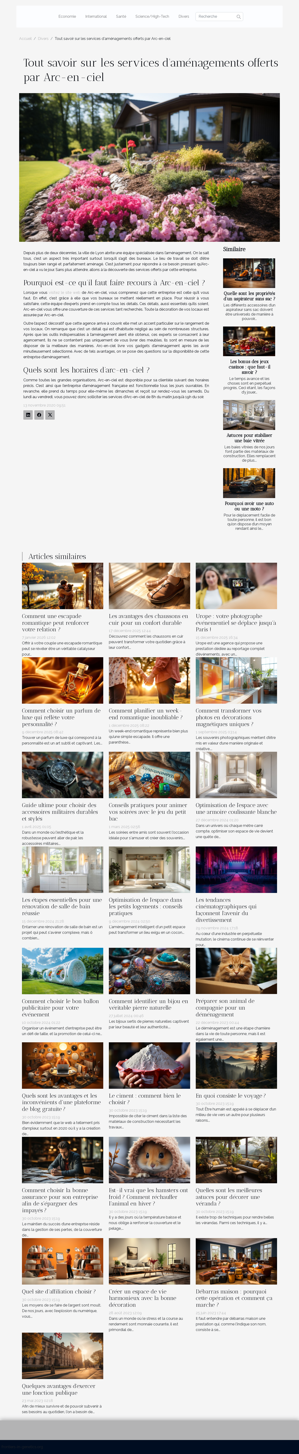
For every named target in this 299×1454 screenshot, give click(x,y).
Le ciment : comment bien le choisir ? (145, 1099)
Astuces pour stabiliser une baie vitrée (249, 438)
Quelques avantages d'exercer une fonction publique (59, 1389)
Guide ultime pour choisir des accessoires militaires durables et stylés (60, 812)
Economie (67, 16)
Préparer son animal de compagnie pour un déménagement (225, 1007)
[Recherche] (219, 16)
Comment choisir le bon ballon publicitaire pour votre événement (60, 1008)
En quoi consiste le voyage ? (231, 1095)
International (96, 16)
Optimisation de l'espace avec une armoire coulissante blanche (236, 808)
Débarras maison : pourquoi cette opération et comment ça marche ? (234, 1298)
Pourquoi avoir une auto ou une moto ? (249, 506)
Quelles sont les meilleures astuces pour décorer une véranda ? (229, 1197)
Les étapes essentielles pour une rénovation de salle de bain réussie (62, 906)
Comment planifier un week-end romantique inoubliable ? (146, 714)
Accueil (25, 38)
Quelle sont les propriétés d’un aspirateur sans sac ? (249, 296)
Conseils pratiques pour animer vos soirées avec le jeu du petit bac (148, 812)
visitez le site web (64, 292)
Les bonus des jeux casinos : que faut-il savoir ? (249, 367)
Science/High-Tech (152, 16)
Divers (183, 16)
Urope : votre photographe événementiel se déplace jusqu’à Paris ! (236, 623)
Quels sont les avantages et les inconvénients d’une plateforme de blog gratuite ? (61, 1102)
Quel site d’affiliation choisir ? (59, 1291)
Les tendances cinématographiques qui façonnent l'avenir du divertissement (226, 909)
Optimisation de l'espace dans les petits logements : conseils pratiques (145, 906)
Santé (121, 16)
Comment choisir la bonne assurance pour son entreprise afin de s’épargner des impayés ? (60, 1200)
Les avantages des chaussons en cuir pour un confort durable (148, 619)
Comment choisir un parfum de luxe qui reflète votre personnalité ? (61, 717)
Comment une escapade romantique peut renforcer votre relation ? (55, 623)
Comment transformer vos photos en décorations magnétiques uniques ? (228, 717)
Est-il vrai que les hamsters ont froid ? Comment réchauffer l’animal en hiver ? (148, 1197)
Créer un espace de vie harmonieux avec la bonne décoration (142, 1298)
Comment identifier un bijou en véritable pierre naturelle (148, 1004)
